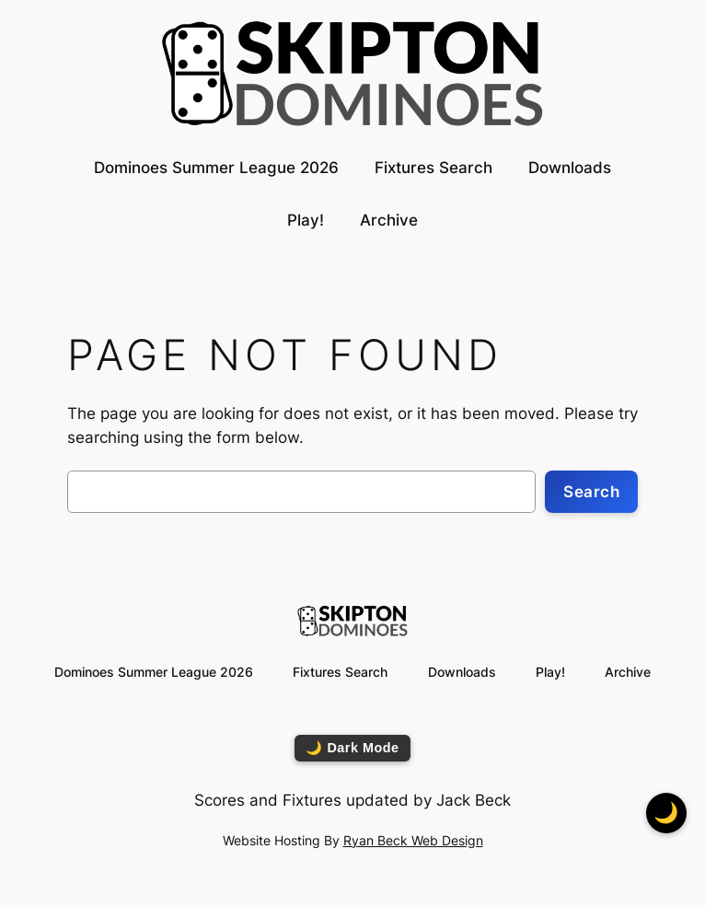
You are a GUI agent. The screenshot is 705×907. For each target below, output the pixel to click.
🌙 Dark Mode (352, 747)
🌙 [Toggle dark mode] (666, 812)
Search (591, 492)
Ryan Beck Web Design (413, 840)
